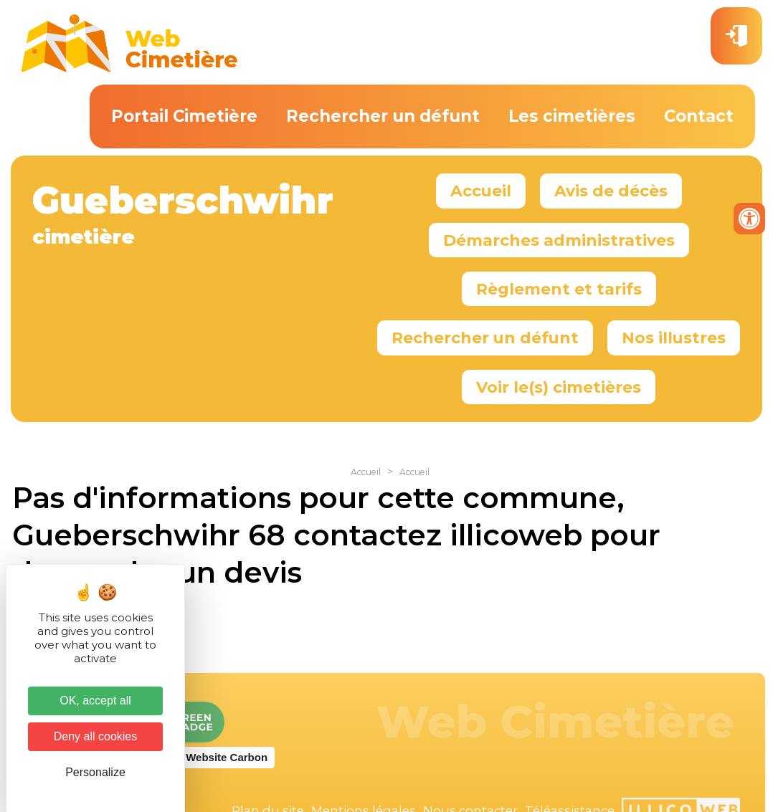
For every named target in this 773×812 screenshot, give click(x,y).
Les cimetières (571, 116)
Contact (699, 116)
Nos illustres (674, 337)
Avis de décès (611, 190)
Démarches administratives (559, 240)
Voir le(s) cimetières (558, 387)
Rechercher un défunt (383, 116)
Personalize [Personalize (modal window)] (95, 772)
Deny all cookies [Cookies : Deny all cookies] (96, 736)
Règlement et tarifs (559, 289)
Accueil (480, 190)
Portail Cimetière (184, 116)
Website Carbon (226, 757)
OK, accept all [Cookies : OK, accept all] (95, 700)
